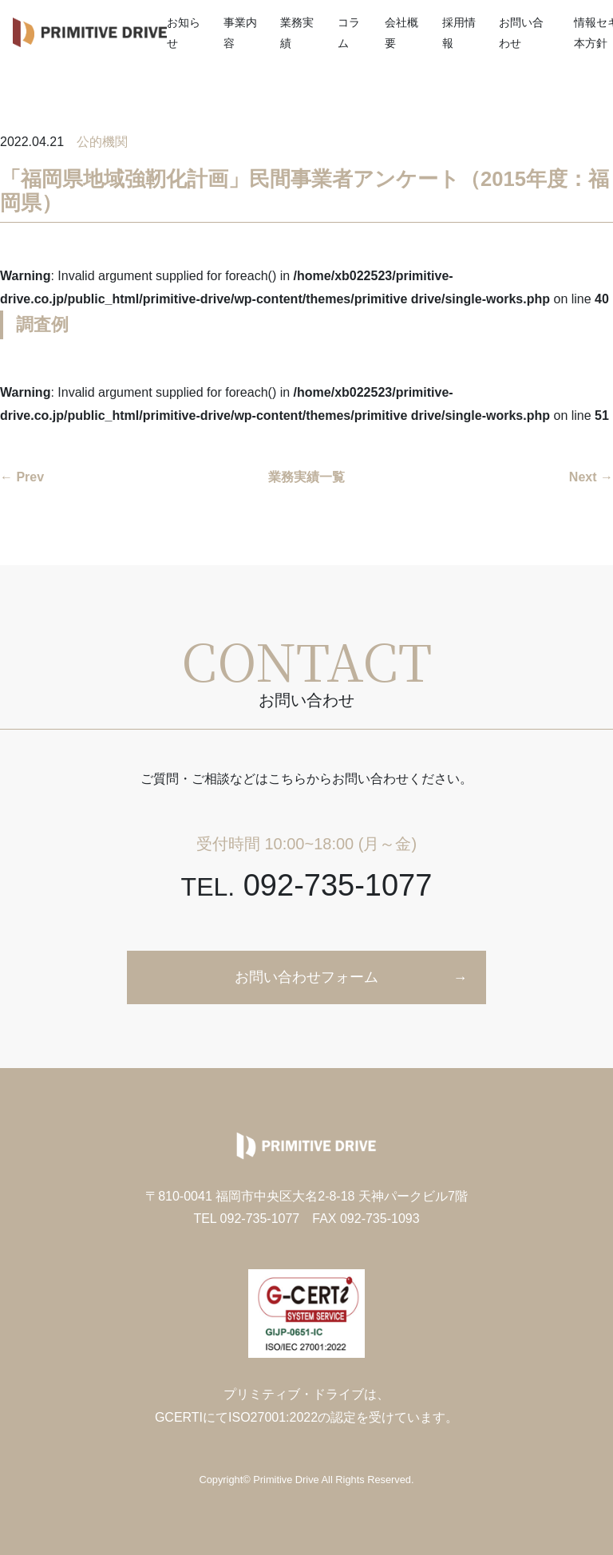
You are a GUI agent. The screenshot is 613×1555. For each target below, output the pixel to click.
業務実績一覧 (306, 477)
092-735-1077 (307, 885)
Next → (591, 477)
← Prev (22, 477)
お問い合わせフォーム (306, 977)
